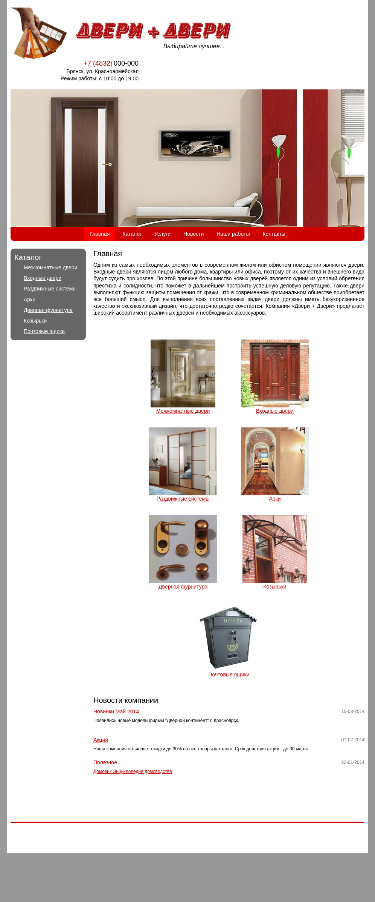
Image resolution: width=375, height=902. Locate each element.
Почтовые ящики (44, 331)
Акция (100, 740)
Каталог (132, 234)
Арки (29, 300)
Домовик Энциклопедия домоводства (132, 771)
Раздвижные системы (50, 289)
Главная (100, 234)
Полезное (105, 762)
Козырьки (35, 321)
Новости (193, 234)
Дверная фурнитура (48, 310)
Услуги (162, 234)
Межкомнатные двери (50, 267)
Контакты (273, 234)
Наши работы (233, 234)
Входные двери (42, 278)
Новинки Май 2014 (116, 711)
